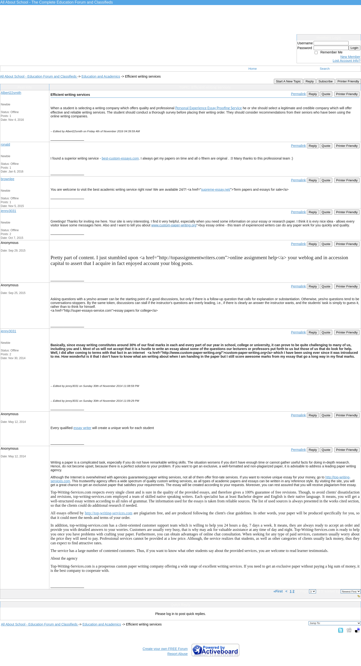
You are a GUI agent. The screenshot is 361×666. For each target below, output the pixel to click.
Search (325, 68)
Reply (309, 81)
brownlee (7, 179)
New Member (350, 57)
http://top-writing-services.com (108, 513)
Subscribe (325, 81)
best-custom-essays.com (120, 158)
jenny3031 (8, 211)
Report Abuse (177, 654)
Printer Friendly (348, 81)
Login (354, 48)
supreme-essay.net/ (215, 189)
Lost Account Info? (346, 61)
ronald (5, 144)
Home (252, 68)
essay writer (82, 428)
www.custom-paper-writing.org (173, 225)
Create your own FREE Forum (165, 649)
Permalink (298, 94)
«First (278, 591)
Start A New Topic (288, 81)
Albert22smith (11, 93)
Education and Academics (100, 76)
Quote (326, 94)
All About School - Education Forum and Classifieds (39, 76)
